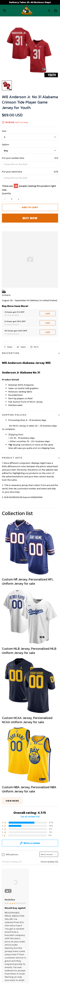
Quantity (6, 193)
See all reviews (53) (30, 816)
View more (12, 801)
